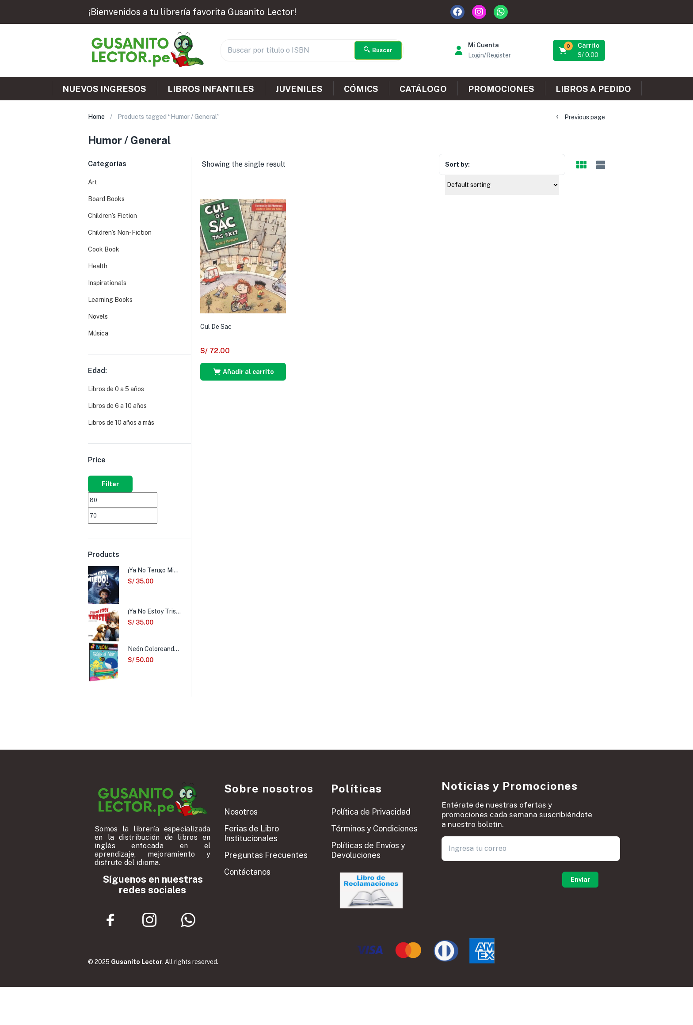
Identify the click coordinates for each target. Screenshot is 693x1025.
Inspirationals (107, 282)
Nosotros (241, 811)
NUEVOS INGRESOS (104, 89)
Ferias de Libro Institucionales (251, 833)
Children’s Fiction (112, 215)
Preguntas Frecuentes (266, 855)
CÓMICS (361, 89)
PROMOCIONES (501, 89)
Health (97, 266)
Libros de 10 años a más (121, 422)
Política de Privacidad (371, 811)
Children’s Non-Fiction (120, 232)
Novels (98, 316)
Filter (110, 484)
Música (98, 333)
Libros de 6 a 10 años (117, 405)
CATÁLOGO (423, 89)
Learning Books (110, 299)
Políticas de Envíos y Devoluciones (368, 850)
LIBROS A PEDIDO (593, 89)
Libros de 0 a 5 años (116, 388)
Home (96, 116)
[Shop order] (502, 185)
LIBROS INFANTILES (211, 89)
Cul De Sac (216, 326)
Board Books (106, 198)
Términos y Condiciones (374, 828)
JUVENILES (299, 89)
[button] (579, 50)
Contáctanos (247, 871)
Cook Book (103, 249)
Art (92, 182)
